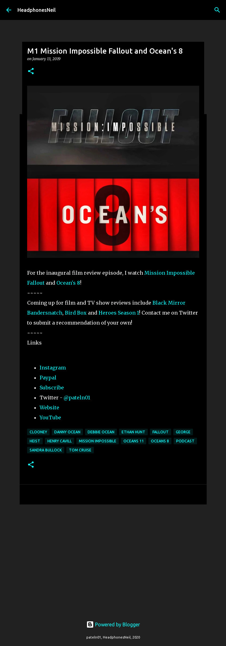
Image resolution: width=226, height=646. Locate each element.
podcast (185, 441)
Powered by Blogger (113, 624)
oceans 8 (160, 441)
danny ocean (67, 432)
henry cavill (59, 441)
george (183, 432)
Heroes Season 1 (119, 313)
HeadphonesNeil (36, 10)
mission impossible (97, 441)
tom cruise (80, 450)
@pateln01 (77, 397)
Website (49, 407)
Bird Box (76, 313)
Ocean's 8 (68, 283)
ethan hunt (133, 432)
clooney (38, 432)
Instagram (53, 367)
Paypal (48, 377)
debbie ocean (101, 432)
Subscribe (52, 387)
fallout (160, 432)
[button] (31, 71)
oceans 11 (133, 441)
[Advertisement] (113, 557)
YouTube (50, 417)
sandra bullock (46, 450)
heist (35, 441)
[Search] (217, 9)
